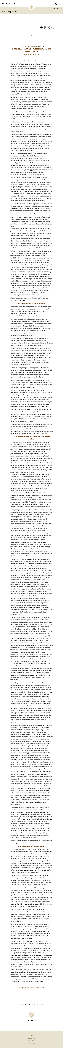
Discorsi (4, 11)
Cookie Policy (31, 1040)
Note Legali (31, 1038)
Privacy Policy (31, 1043)
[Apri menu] (60, 3)
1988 (8, 11)
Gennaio (14, 11)
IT (31, 36)
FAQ (32, 1035)
